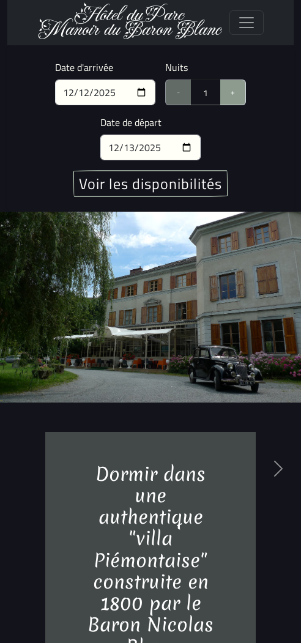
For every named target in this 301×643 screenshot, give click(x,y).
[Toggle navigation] (246, 22)
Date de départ (131, 122)
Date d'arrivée (84, 67)
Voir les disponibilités (150, 184)
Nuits (176, 67)
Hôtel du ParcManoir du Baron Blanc (129, 22)
